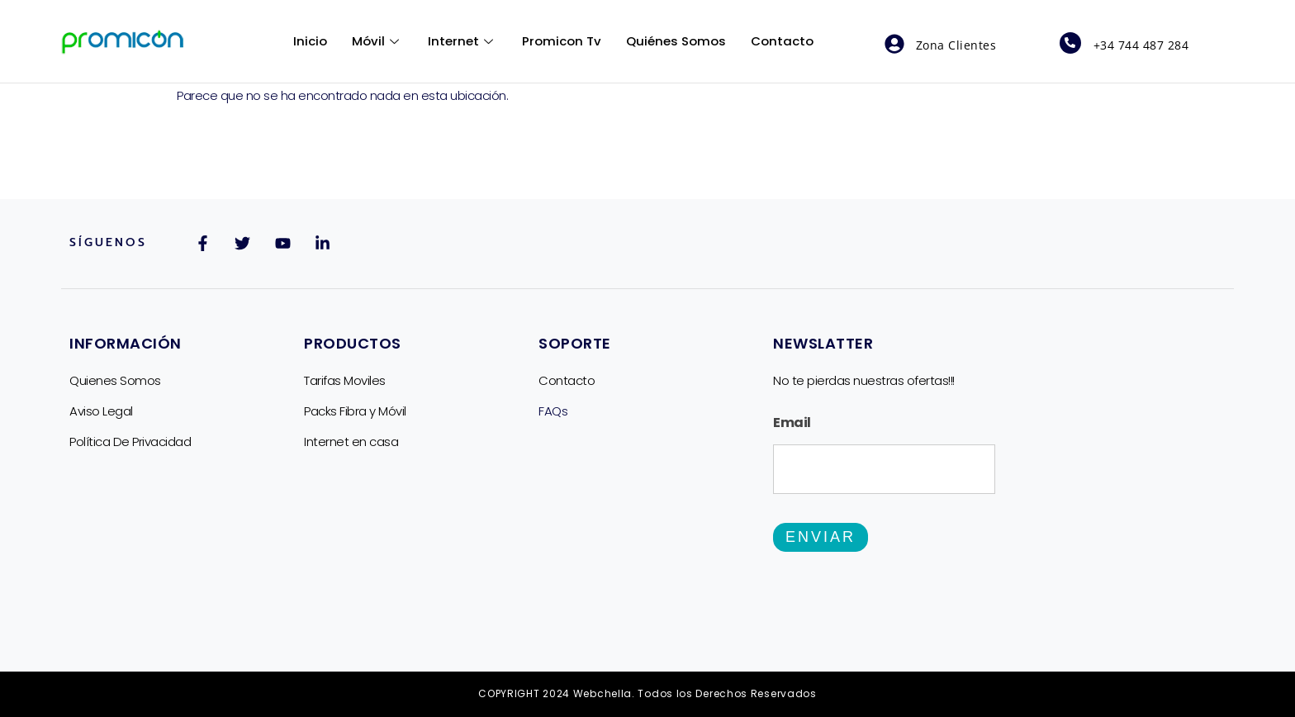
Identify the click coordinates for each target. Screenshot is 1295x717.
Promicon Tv (561, 41)
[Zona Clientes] (894, 44)
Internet (462, 41)
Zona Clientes (956, 45)
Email (792, 422)
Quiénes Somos (676, 41)
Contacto (782, 41)
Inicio (310, 41)
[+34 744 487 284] (1070, 43)
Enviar (820, 537)
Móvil (377, 41)
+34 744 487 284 (1141, 45)
